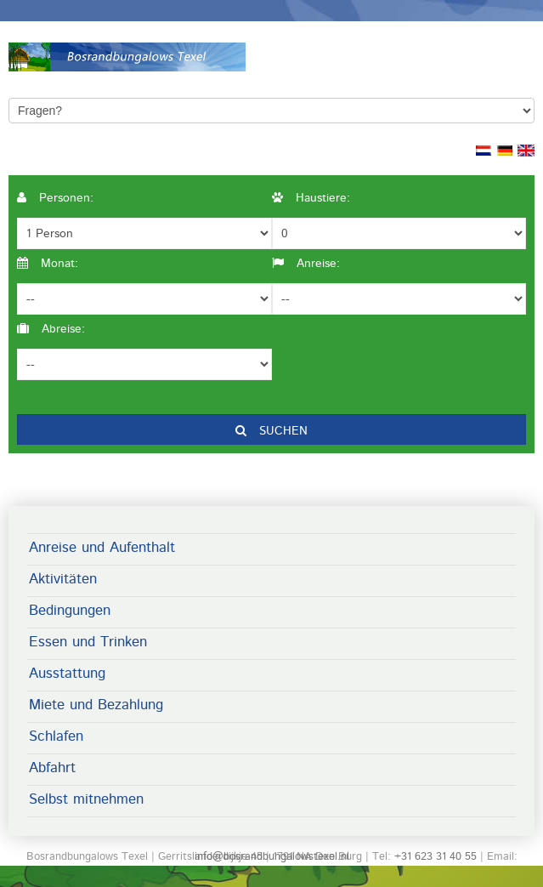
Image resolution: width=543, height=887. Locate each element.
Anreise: (306, 263)
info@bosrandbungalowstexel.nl (272, 857)
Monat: (47, 263)
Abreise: (51, 329)
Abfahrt (52, 768)
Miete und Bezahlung (96, 705)
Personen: (55, 198)
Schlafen (56, 736)
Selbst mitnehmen (86, 799)
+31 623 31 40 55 (435, 857)
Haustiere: (311, 198)
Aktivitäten (63, 579)
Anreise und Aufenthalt (102, 547)
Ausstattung (67, 673)
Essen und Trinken (88, 642)
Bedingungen (69, 610)
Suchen (271, 431)
